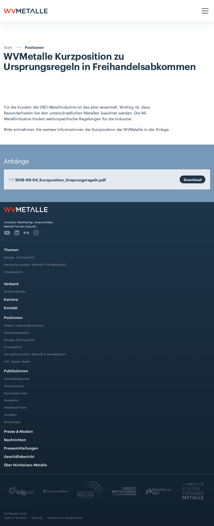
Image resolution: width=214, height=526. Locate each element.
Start (8, 47)
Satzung (37, 518)
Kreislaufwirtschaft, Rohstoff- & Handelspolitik (35, 264)
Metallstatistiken (15, 407)
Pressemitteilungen (21, 447)
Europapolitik (13, 347)
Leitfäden (10, 414)
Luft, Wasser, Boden (17, 361)
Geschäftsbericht (19, 456)
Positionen (34, 47)
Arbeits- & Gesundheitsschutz (24, 325)
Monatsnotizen (14, 385)
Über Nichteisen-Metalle (25, 464)
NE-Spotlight (12, 422)
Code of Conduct (15, 518)
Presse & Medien (18, 431)
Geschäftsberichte (16, 378)
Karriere (11, 299)
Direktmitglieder (15, 291)
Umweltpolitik (13, 272)
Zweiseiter (11, 400)
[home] (26, 11)
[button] (204, 11)
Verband (11, 283)
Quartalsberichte (15, 393)
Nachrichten (15, 439)
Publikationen (16, 370)
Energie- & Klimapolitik (19, 257)
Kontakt (11, 307)
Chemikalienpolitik (16, 332)
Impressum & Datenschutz (65, 518)
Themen (11, 249)
